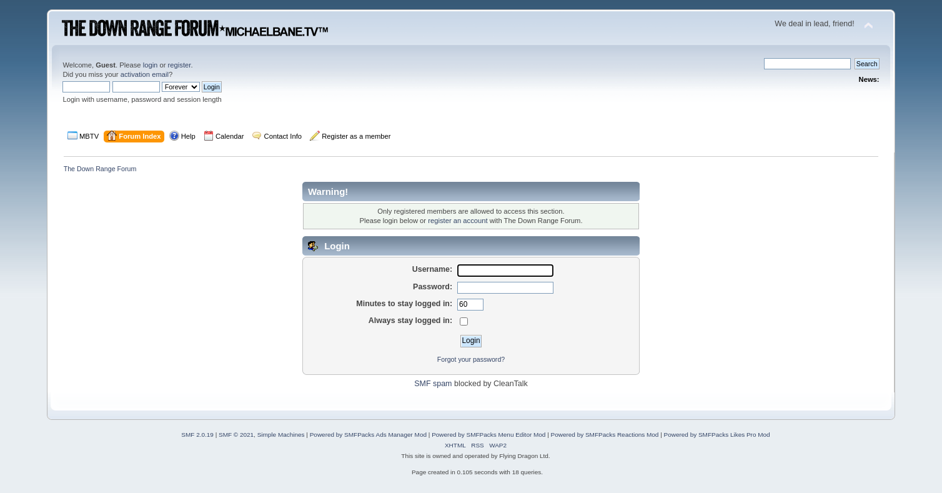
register (179, 65)
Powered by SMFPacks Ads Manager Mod (368, 434)
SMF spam (433, 383)
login (150, 65)
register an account (457, 220)
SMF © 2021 (236, 434)
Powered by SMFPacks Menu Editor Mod (488, 434)
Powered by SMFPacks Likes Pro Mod (717, 434)
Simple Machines (281, 434)
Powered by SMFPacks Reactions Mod (605, 434)
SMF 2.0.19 (197, 434)
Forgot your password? (471, 359)
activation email (145, 74)
